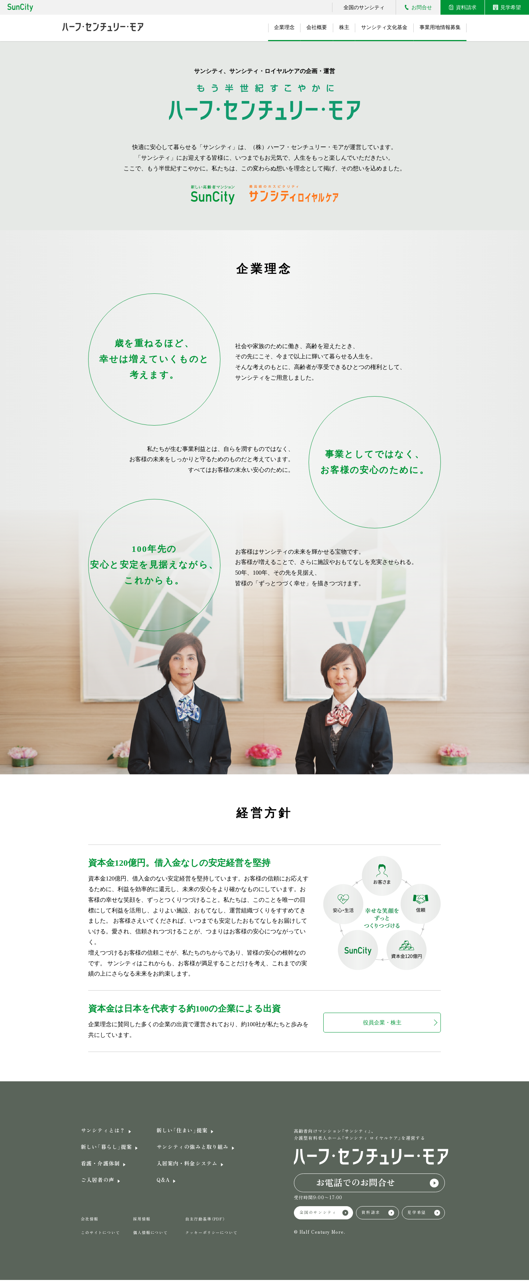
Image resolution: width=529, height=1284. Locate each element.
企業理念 (272, 28)
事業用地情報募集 (438, 28)
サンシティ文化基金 (380, 28)
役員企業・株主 (382, 1022)
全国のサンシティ (364, 7)
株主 (337, 28)
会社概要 (307, 28)
